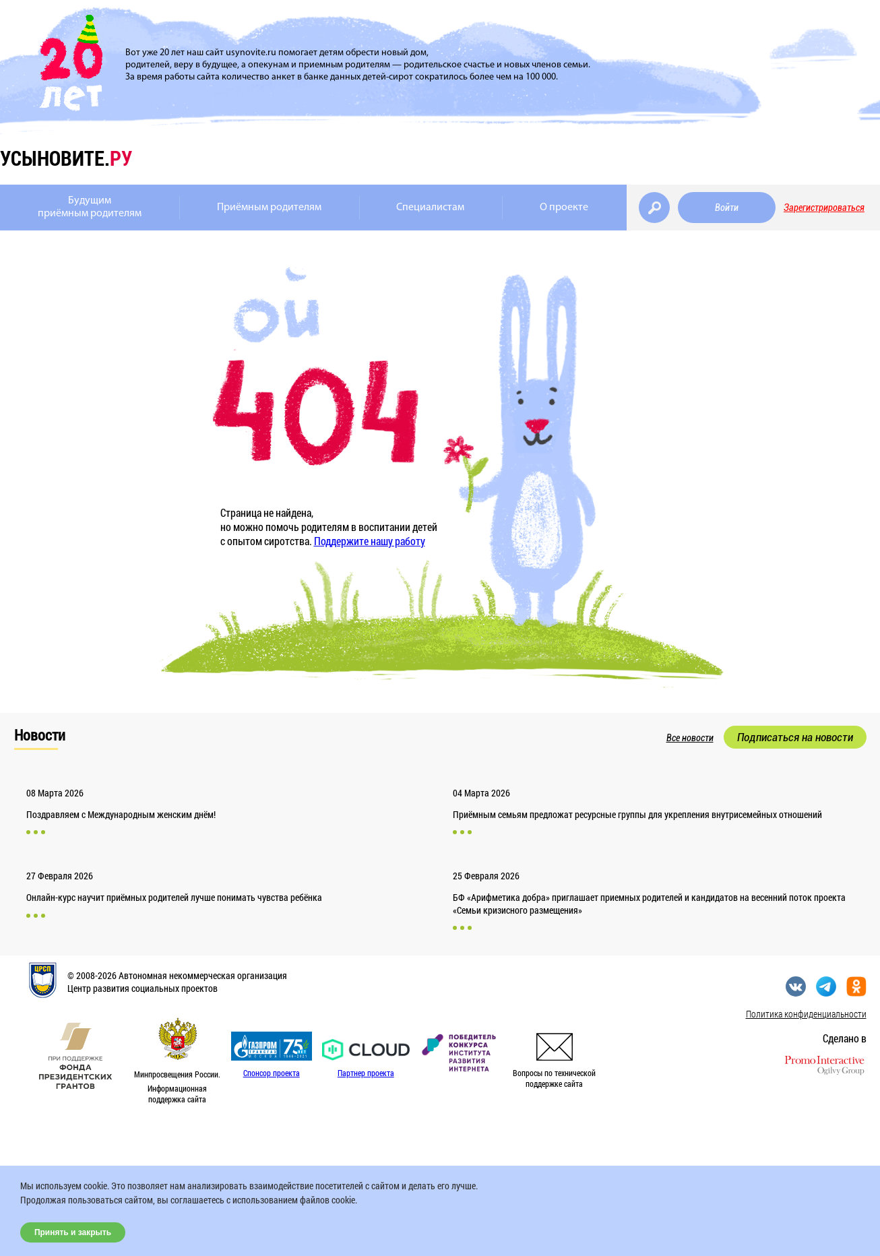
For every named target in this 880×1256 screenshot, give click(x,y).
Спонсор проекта (271, 1072)
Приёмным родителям (269, 207)
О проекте (564, 207)
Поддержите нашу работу (369, 541)
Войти (726, 207)
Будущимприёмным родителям (90, 207)
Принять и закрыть (72, 1232)
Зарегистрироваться (824, 207)
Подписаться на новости (795, 737)
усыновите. (66, 158)
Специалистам (430, 207)
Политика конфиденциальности (806, 1013)
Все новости (690, 737)
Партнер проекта (366, 1072)
